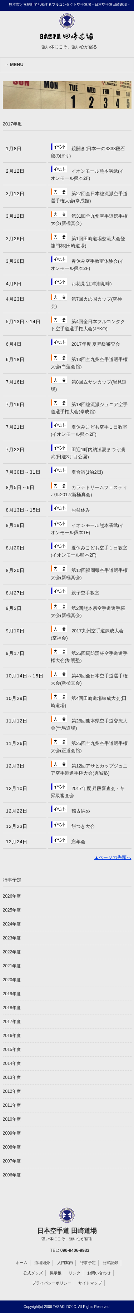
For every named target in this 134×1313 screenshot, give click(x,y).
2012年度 (12, 1091)
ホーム (22, 1262)
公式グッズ (33, 1273)
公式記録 (110, 1262)
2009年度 (12, 1133)
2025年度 (12, 910)
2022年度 (12, 951)
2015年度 (12, 1049)
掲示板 (55, 1273)
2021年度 (12, 965)
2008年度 (12, 1147)
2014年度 (12, 1063)
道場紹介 (42, 1262)
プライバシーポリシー (51, 1283)
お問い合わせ (99, 1273)
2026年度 (12, 896)
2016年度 (12, 1035)
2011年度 (12, 1105)
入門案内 (65, 1262)
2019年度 (12, 993)
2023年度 (12, 938)
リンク (74, 1273)
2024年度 (12, 924)
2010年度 (12, 1119)
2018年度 (12, 1007)
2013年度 (12, 1077)
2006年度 (12, 1175)
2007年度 (12, 1161)
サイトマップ (90, 1283)
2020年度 (12, 979)
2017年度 (12, 1021)
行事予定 (88, 1262)
